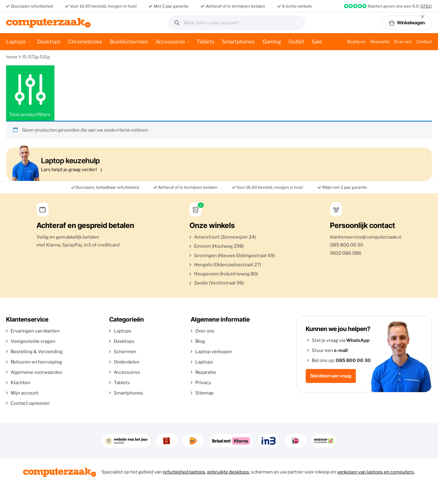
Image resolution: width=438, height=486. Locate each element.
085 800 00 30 (346, 245)
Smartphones (238, 42)
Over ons (403, 41)
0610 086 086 (345, 253)
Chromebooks (85, 42)
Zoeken (298, 23)
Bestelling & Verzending (37, 351)
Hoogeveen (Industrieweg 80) (226, 274)
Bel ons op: (341, 360)
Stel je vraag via (341, 340)
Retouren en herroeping (36, 362)
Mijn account (24, 393)
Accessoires (170, 42)
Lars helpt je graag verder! (217, 164)
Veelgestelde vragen (33, 341)
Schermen (125, 351)
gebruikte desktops (228, 472)
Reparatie (379, 41)
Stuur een (330, 350)
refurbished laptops (184, 472)
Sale (317, 42)
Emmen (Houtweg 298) (219, 246)
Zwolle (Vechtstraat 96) (219, 283)
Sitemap (204, 393)
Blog (200, 341)
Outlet (296, 42)
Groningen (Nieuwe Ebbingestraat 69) (234, 255)
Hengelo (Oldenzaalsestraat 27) (227, 264)
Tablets (205, 42)
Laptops (16, 42)
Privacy (203, 382)
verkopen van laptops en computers (375, 472)
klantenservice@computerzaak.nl (365, 237)
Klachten (20, 382)
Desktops (49, 42)
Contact (424, 41)
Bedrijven (356, 41)
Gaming (271, 42)
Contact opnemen (30, 403)
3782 (426, 6)
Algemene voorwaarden (36, 372)
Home (11, 56)
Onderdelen (126, 362)
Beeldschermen (129, 42)
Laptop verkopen (213, 351)
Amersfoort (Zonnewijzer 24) (225, 237)
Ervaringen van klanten (35, 331)
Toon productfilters (30, 93)
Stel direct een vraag (330, 376)
